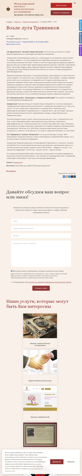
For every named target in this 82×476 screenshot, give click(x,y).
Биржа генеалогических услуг (41, 335)
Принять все (57, 462)
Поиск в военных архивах (64, 363)
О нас (8, 409)
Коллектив (10, 416)
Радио (8, 423)
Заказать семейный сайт (64, 335)
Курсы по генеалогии (53, 445)
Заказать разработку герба (41, 363)
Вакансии (49, 416)
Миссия (49, 413)
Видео (8, 420)
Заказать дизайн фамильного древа (52, 390)
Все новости (11, 171)
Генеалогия (18, 162)
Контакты (49, 420)
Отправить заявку (41, 288)
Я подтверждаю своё (41, 282)
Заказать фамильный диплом (17, 363)
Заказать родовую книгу (29, 390)
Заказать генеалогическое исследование (17, 335)
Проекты (9, 413)
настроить (37, 464)
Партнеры (50, 409)
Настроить (70, 462)
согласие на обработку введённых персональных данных (49, 282)
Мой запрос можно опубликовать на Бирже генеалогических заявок (37, 271)
